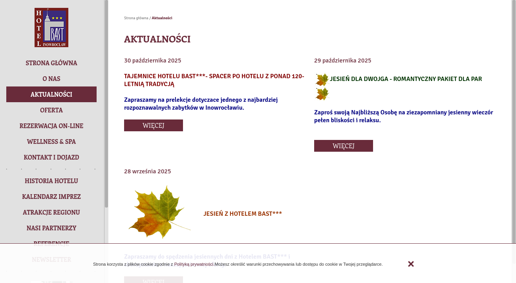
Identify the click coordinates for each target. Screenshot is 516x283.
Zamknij (411, 264)
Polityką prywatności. (194, 264)
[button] (51, 126)
